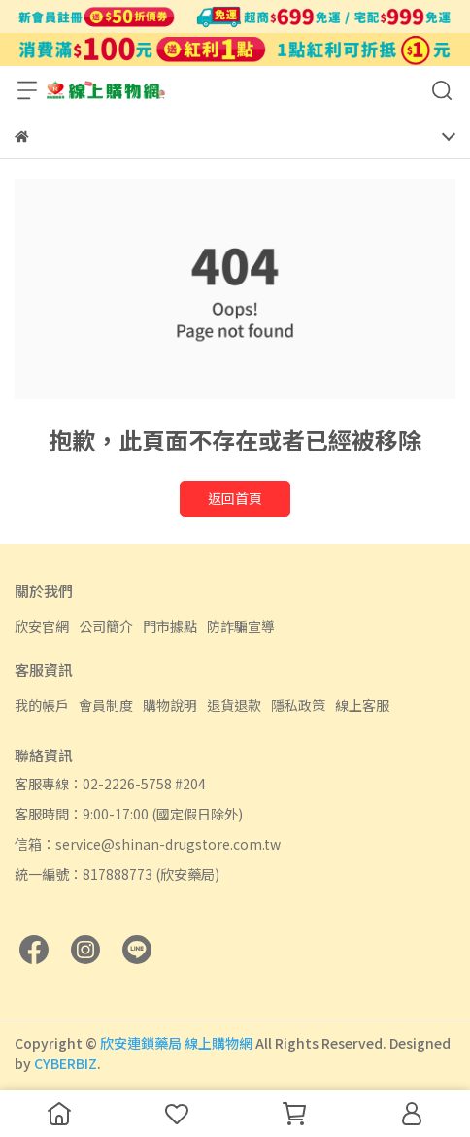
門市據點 (170, 626)
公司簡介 (106, 626)
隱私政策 (298, 705)
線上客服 (362, 705)
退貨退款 (234, 705)
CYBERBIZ (65, 1063)
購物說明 (170, 705)
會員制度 (106, 705)
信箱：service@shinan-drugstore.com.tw (148, 843)
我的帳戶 (42, 705)
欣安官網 (42, 626)
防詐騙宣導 (241, 626)
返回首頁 (235, 498)
